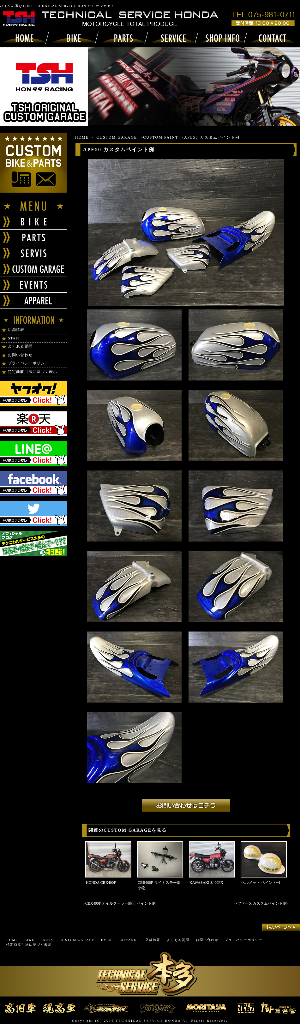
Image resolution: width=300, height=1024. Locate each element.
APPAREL (130, 940)
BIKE (29, 940)
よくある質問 (20, 346)
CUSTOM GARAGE (116, 137)
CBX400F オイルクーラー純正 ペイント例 (120, 903)
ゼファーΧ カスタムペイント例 (260, 903)
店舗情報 (16, 329)
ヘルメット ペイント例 (260, 882)
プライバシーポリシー (28, 363)
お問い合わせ (20, 355)
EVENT (108, 940)
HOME (82, 137)
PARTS (47, 940)
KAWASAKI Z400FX (206, 882)
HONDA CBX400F (101, 882)
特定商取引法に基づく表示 (32, 371)
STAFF (14, 338)
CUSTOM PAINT (160, 137)
